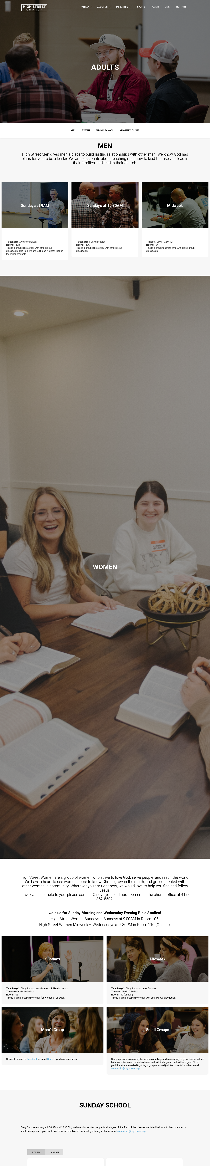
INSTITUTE (181, 6)
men (73, 130)
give (167, 6)
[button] (87, 7)
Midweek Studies (129, 130)
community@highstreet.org (132, 1067)
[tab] (36, 1152)
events (141, 6)
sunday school (105, 130)
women (86, 130)
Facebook (36, 1059)
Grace (50, 1059)
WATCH (155, 6)
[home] (34, 7)
